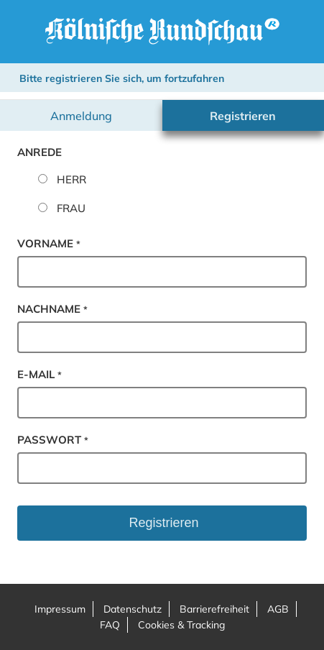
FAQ (110, 624)
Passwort (52, 440)
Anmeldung (81, 116)
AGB (278, 609)
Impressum (59, 609)
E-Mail (39, 374)
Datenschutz (132, 609)
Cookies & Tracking (181, 624)
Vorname (48, 243)
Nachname (52, 309)
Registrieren (243, 116)
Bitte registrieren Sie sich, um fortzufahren (121, 78)
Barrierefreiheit (214, 609)
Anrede (39, 152)
